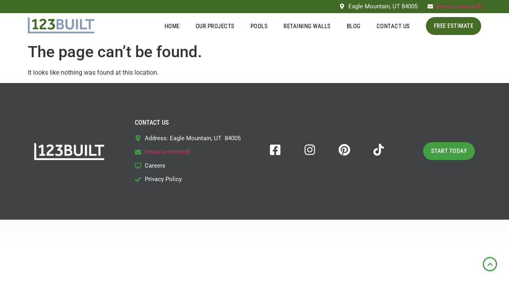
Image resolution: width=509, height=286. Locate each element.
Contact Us (393, 26)
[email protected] (458, 6)
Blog (354, 26)
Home (172, 26)
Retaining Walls (307, 26)
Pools (259, 26)
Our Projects (215, 26)
